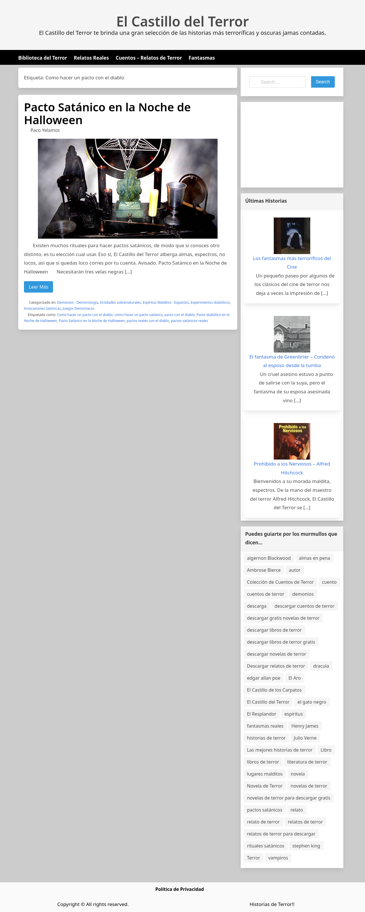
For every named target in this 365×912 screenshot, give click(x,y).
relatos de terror (305, 822)
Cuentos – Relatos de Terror (149, 58)
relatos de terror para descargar (281, 834)
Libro (326, 750)
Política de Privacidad (179, 889)
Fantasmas (202, 58)
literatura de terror (307, 762)
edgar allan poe (263, 678)
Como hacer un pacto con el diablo (85, 314)
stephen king (306, 846)
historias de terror (266, 738)
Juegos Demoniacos (78, 308)
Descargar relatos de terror (276, 666)
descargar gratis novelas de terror (283, 618)
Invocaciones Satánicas (42, 308)
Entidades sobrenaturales (120, 302)
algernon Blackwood (269, 558)
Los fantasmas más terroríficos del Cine (292, 262)
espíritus (293, 714)
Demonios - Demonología (77, 302)
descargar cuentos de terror (304, 606)
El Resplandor (261, 714)
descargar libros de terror (274, 630)
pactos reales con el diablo (148, 320)
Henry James (305, 726)
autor (295, 570)
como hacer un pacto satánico (138, 314)
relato (297, 810)
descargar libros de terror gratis (281, 642)
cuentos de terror (265, 594)
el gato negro (311, 702)
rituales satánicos (265, 846)
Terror (253, 858)
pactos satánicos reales (189, 320)
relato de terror (263, 822)
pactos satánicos (264, 810)
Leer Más (38, 287)
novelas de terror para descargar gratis (288, 798)
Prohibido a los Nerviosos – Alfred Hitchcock (292, 468)
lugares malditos (265, 774)
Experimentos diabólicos (210, 302)
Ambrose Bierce (264, 570)
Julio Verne (305, 738)
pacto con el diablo (180, 314)
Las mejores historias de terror (280, 750)
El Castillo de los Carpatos (274, 690)
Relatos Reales (91, 58)
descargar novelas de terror (276, 654)
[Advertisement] (292, 145)
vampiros (278, 858)
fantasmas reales (265, 726)
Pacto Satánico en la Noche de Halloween (107, 113)
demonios (303, 594)
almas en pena (314, 558)
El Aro (295, 678)
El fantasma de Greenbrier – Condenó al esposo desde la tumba (291, 361)
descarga (256, 606)
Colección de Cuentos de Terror (280, 582)
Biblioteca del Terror (42, 58)
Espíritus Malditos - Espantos (166, 302)
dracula (321, 666)
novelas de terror (309, 786)
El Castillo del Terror (182, 21)
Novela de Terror (265, 786)
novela (298, 774)
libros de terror (263, 762)
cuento (329, 582)
